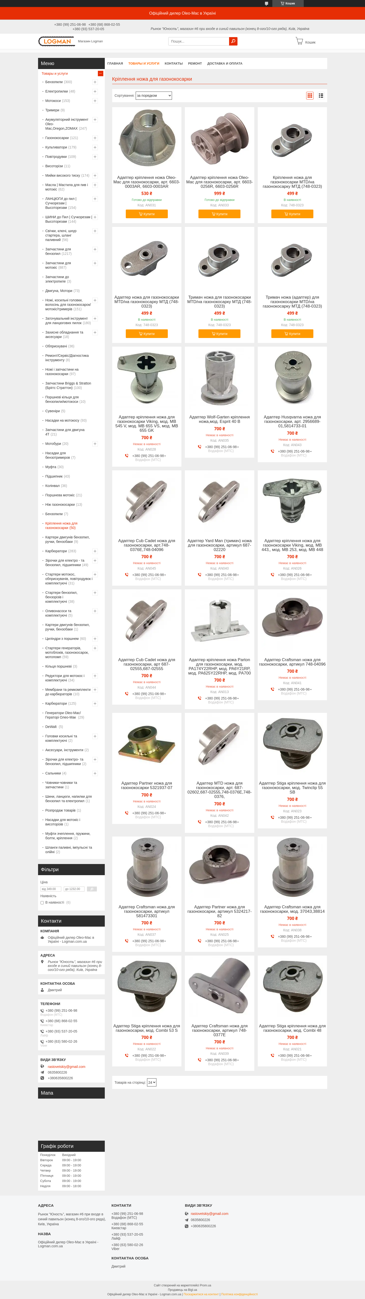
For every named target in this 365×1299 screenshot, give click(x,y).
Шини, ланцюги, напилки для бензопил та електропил (68, 798)
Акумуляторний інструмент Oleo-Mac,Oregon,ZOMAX (66, 124)
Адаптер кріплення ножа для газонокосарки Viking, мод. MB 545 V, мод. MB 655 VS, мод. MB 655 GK (146, 424)
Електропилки (56, 91)
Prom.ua (205, 1285)
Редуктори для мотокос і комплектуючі (65, 678)
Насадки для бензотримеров (57, 455)
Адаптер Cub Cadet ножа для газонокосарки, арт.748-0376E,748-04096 (146, 545)
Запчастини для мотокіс (58, 265)
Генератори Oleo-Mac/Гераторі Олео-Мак (63, 715)
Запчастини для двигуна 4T (65, 432)
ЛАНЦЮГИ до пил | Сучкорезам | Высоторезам (61, 203)
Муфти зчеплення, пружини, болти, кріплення (67, 836)
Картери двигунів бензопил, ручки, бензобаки (67, 539)
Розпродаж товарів (60, 810)
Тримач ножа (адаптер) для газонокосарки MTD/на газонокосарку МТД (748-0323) (292, 302)
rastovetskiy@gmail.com (67, 1067)
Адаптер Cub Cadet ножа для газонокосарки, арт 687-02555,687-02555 (146, 664)
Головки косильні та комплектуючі (61, 738)
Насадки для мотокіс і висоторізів (62, 822)
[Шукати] (233, 41)
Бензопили (54, 82)
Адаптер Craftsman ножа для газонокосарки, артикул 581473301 (147, 911)
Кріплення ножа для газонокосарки (61, 525)
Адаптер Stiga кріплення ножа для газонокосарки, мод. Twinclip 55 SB (292, 787)
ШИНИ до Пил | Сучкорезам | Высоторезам (68, 219)
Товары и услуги (144, 63)
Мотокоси (53, 101)
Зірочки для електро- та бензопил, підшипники (64, 761)
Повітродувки (56, 157)
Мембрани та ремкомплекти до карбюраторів (68, 692)
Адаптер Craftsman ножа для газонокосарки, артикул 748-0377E (220, 1030)
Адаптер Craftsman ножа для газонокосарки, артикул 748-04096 (292, 662)
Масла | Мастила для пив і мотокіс (66, 187)
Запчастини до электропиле (57, 279)
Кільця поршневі (58, 666)
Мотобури (53, 444)
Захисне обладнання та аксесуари (64, 334)
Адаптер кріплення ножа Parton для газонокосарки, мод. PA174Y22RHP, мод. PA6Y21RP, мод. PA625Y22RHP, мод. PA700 (219, 666)
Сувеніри (52, 411)
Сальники (53, 773)
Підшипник (54, 476)
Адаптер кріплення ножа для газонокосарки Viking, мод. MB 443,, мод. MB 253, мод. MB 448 (292, 545)
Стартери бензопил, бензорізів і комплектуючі (61, 597)
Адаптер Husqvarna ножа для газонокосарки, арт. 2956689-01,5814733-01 (292, 421)
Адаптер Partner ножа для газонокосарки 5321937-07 (146, 785)
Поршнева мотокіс (60, 495)
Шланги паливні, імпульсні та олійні (68, 849)
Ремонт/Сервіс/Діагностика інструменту (67, 358)
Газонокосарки (57, 138)
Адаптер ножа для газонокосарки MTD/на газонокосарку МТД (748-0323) (146, 302)
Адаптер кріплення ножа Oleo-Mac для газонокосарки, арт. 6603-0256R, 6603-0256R (219, 182)
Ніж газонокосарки (60, 504)
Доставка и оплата (224, 63)
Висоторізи (54, 166)
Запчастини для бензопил (58, 251)
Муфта (50, 467)
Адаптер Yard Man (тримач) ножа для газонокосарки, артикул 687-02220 (219, 545)
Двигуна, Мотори (58, 291)
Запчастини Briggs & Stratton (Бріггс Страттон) (68, 385)
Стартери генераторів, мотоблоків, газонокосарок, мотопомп (67, 652)
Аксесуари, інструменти (64, 750)
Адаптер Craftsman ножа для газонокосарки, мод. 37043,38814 (292, 909)
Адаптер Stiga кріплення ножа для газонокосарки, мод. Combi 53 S (146, 1028)
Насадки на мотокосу (62, 420)
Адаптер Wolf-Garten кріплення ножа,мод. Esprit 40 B (219, 419)
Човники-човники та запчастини (61, 785)
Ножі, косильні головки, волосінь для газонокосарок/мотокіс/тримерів (68, 304)
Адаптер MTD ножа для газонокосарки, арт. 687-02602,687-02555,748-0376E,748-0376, (220, 790)
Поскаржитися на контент (201, 1294)
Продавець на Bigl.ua (182, 1290)
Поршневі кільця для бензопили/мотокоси (62, 399)
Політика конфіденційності (239, 1294)
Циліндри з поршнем (62, 639)
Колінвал (52, 486)
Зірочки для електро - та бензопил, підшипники (65, 562)
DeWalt (51, 727)
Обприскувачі (56, 346)
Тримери (52, 110)
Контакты (174, 63)
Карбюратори (56, 551)
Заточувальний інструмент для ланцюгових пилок (66, 320)
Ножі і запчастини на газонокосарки (62, 371)
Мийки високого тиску (62, 175)
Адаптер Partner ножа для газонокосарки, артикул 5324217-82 (220, 911)
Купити (149, 214)
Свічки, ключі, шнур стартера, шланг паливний (61, 235)
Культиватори (56, 147)
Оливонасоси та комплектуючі (58, 613)
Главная (115, 63)
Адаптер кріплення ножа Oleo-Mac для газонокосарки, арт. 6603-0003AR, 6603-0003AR (146, 182)
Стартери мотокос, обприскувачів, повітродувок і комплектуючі (69, 578)
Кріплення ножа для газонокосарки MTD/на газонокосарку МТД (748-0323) (292, 182)
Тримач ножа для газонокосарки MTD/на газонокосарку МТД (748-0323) (219, 302)
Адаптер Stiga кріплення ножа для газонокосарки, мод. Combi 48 (292, 1028)
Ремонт (195, 63)
